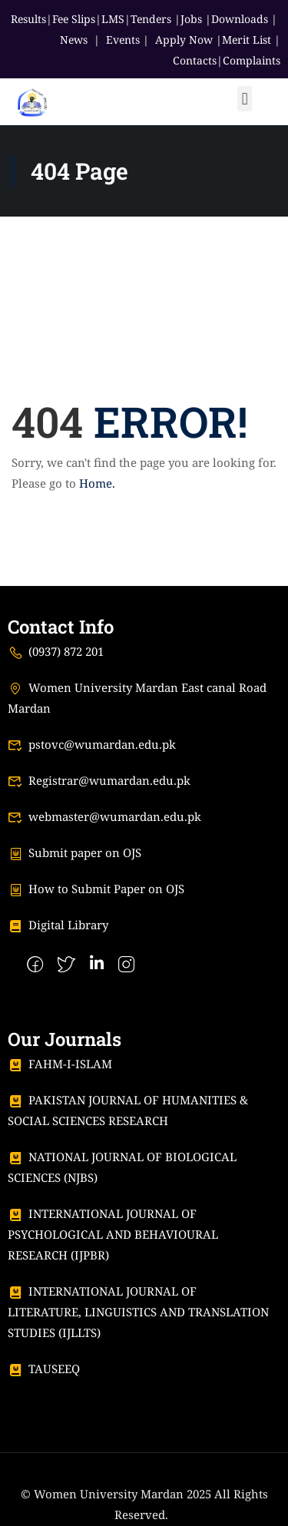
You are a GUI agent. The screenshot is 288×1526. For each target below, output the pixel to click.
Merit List (246, 39)
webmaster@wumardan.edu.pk (104, 816)
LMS (112, 19)
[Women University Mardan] (32, 100)
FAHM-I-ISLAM (60, 1063)
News (74, 39)
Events (123, 39)
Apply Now (184, 39)
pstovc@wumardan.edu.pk (92, 744)
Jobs (191, 19)
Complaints (251, 60)
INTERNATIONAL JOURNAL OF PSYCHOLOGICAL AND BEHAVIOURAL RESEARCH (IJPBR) (113, 1234)
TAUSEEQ (44, 1368)
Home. (97, 483)
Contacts (195, 60)
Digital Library (58, 924)
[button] (244, 98)
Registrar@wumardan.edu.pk (99, 780)
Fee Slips (73, 19)
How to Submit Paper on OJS (96, 888)
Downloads (239, 19)
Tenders (151, 19)
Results (28, 19)
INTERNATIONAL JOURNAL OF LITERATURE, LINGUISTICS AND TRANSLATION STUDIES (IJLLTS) (138, 1311)
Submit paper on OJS (74, 852)
